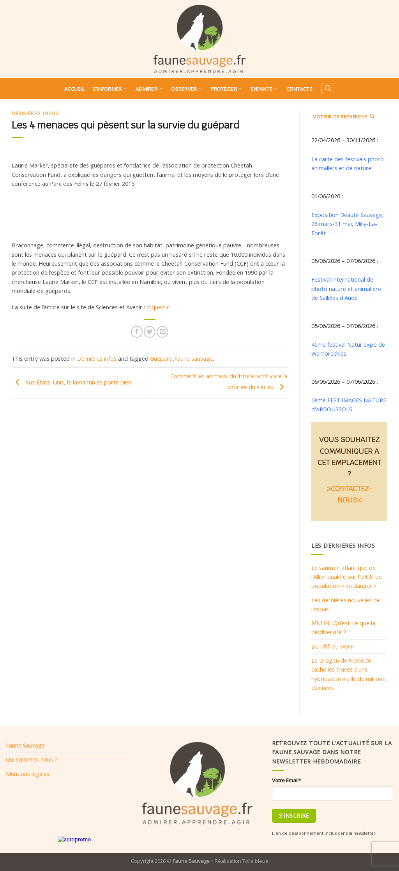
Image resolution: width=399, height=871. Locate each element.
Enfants (264, 88)
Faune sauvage (193, 358)
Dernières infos (35, 113)
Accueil (74, 88)
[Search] (327, 88)
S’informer (110, 88)
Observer (186, 88)
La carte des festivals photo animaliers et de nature (347, 163)
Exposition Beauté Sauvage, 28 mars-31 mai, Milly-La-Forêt (347, 224)
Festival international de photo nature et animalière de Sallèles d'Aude (346, 288)
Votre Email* (286, 780)
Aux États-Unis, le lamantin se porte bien (71, 382)
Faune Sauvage (25, 745)
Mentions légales (27, 774)
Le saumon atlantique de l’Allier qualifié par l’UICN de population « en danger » (346, 577)
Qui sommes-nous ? (31, 759)
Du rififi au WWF (332, 646)
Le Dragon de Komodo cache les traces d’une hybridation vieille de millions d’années (348, 673)
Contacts (299, 88)
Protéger (226, 88)
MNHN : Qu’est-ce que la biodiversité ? (343, 627)
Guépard (161, 358)
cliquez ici (159, 307)
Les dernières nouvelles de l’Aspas (345, 604)
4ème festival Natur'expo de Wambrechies (348, 348)
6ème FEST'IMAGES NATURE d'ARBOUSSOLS (348, 404)
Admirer (149, 88)
